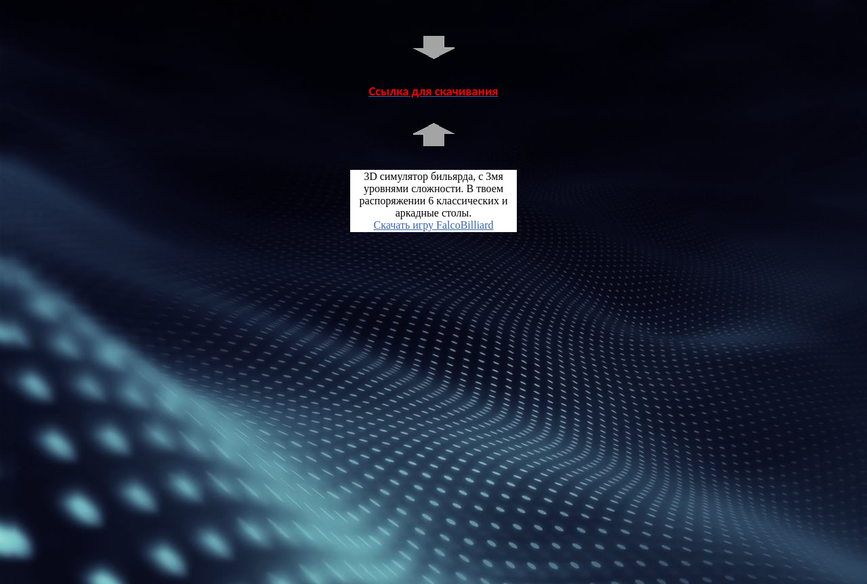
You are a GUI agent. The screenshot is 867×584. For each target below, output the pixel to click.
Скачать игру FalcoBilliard (433, 225)
